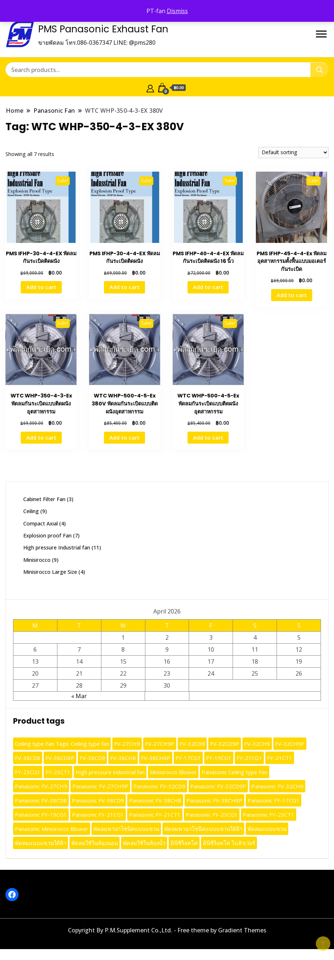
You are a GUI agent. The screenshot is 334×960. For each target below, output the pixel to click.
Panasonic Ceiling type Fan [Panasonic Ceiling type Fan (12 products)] (234, 772)
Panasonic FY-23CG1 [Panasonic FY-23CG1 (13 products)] (212, 814)
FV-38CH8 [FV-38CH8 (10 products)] (123, 757)
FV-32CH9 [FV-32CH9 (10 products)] (257, 743)
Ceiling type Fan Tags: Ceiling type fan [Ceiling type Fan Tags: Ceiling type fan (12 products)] (62, 743)
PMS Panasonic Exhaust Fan (103, 29)
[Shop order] (293, 152)
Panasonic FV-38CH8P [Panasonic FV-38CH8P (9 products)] (214, 800)
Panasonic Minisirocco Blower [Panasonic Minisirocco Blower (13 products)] (51, 828)
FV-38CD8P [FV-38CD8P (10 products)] (60, 757)
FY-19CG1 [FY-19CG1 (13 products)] (219, 757)
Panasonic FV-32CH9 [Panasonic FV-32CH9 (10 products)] (277, 786)
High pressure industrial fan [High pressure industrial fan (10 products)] (110, 772)
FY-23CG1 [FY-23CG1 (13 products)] (27, 772)
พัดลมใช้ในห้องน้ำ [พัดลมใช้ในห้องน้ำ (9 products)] (144, 843)
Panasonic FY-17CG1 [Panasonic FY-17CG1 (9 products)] (273, 800)
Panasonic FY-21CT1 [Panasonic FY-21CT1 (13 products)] (155, 814)
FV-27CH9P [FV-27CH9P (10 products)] (159, 743)
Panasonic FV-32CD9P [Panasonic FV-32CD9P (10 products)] (218, 786)
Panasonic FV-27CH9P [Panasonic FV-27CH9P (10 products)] (100, 786)
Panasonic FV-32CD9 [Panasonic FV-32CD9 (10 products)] (159, 786)
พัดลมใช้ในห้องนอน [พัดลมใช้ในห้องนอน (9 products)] (94, 843)
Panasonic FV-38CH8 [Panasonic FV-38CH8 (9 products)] (155, 800)
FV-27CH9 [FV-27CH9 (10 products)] (127, 743)
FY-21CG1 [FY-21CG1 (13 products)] (249, 757)
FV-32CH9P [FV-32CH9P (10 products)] (290, 743)
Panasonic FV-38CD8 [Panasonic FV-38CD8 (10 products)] (41, 800)
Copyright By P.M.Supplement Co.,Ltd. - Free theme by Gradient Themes (167, 930)
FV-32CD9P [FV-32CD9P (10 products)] (224, 743)
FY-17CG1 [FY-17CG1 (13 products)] (188, 757)
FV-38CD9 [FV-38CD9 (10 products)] (92, 757)
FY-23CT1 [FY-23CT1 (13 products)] (58, 772)
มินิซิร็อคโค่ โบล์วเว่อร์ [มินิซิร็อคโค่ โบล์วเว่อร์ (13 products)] (229, 843)
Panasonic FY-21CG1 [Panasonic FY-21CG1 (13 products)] (98, 814)
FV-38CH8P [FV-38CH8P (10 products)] (155, 757)
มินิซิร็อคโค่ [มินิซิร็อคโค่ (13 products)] (184, 843)
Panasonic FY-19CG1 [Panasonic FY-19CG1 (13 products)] (41, 814)
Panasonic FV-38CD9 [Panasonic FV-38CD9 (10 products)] (98, 800)
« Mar (79, 696)
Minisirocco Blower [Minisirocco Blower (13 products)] (173, 772)
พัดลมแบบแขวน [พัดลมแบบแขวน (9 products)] (267, 828)
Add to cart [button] (41, 287)
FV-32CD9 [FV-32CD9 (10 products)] (192, 743)
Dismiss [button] (177, 11)
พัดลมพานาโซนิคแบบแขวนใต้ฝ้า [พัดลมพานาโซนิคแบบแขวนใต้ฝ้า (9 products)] (203, 828)
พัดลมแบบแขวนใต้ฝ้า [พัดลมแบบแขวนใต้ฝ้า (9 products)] (40, 843)
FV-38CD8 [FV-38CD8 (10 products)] (27, 757)
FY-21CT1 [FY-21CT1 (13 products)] (279, 757)
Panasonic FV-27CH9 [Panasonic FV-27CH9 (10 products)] (41, 786)
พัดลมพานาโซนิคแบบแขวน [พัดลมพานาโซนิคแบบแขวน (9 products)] (126, 828)
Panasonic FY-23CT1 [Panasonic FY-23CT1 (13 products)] (268, 814)
